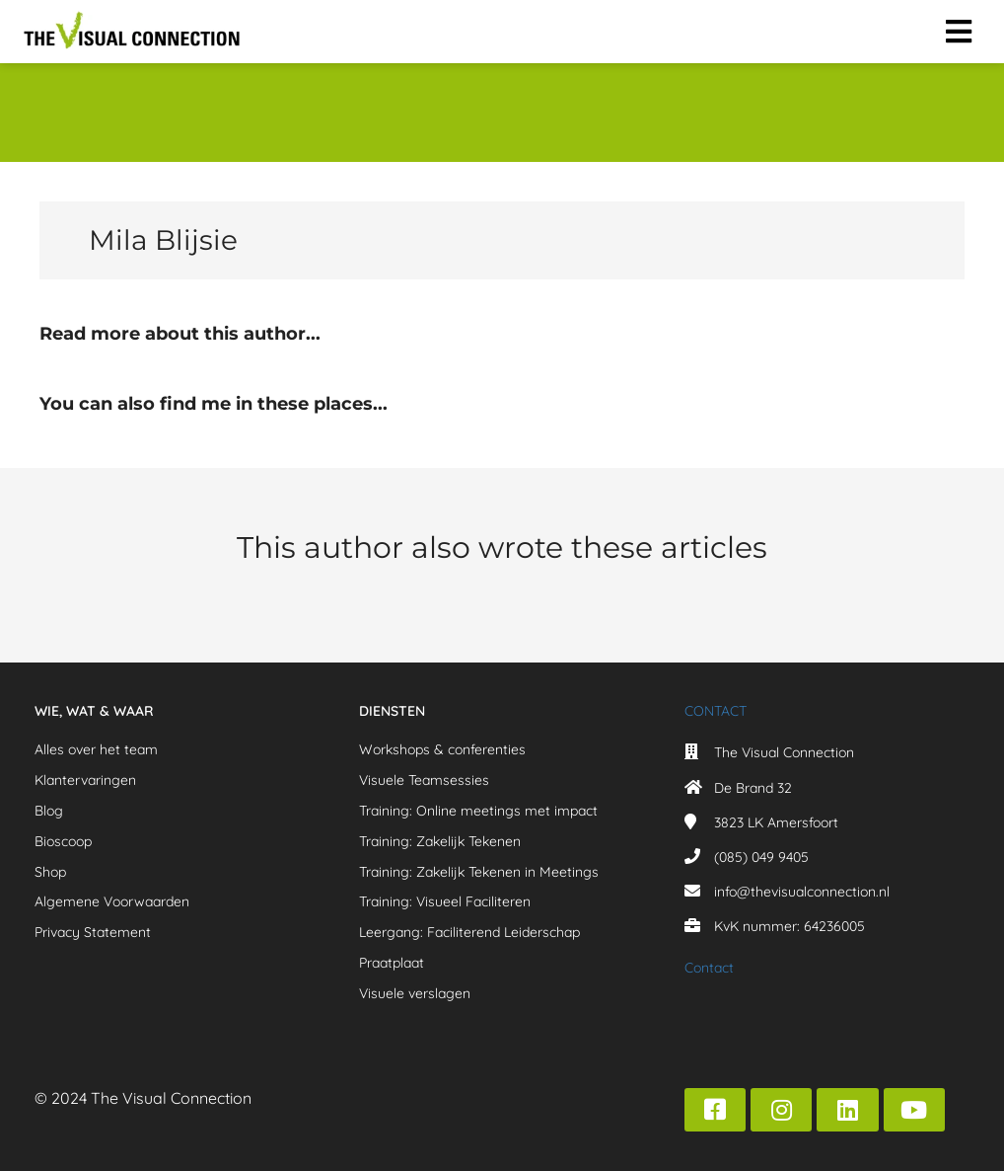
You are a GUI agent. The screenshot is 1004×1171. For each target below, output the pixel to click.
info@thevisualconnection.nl (802, 891)
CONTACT (715, 711)
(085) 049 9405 (761, 857)
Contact (709, 967)
